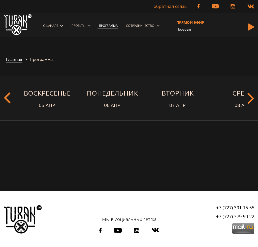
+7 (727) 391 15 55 (235, 208)
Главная (14, 59)
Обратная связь (170, 6)
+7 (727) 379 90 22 (235, 216)
